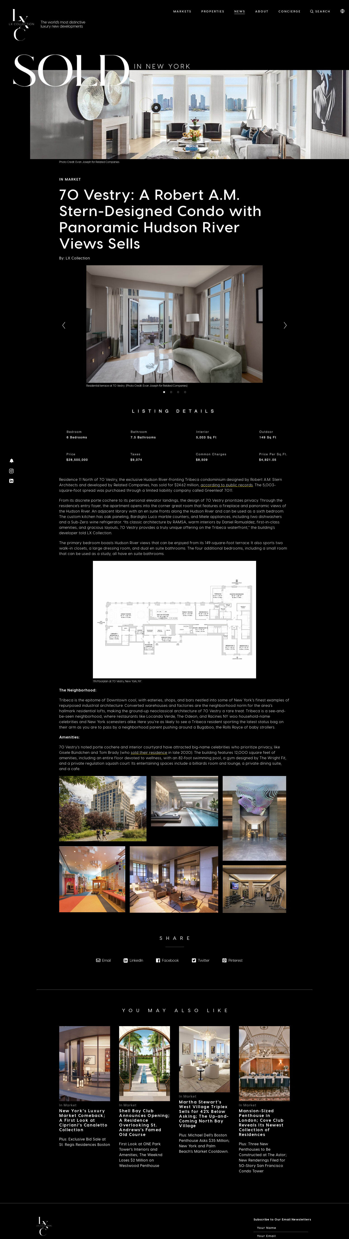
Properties (212, 11)
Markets (182, 11)
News (239, 11)
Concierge (289, 11)
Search (322, 11)
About (262, 11)
